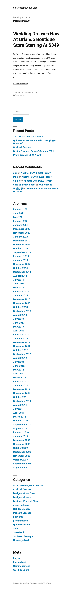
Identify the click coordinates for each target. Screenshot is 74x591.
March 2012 (19, 377)
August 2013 (20, 315)
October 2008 (20, 459)
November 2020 (21, 232)
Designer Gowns (22, 497)
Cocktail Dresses (22, 147)
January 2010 (20, 436)
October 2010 (20, 420)
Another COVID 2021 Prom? (36, 173)
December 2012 (21, 342)
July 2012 (18, 362)
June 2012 (19, 365)
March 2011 (19, 416)
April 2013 (18, 330)
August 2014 (20, 275)
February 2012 (21, 381)
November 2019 (21, 244)
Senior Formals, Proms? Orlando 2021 (33, 151)
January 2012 (20, 385)
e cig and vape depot (24, 184)
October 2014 (20, 268)
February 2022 (21, 209)
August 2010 (20, 428)
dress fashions (21, 505)
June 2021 (19, 213)
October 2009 (20, 448)
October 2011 (20, 397)
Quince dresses (21, 524)
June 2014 (19, 283)
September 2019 (22, 252)
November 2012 (21, 346)
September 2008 (22, 463)
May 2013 (18, 326)
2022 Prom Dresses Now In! (28, 136)
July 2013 (18, 318)
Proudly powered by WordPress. (40, 583)
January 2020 (20, 236)
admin (18, 92)
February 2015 (21, 256)
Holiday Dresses (22, 509)
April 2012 (18, 373)
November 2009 (21, 444)
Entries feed (19, 562)
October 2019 (20, 248)
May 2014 (18, 287)
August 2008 (20, 467)
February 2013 (21, 334)
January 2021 (20, 225)
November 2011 (21, 393)
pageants (18, 516)
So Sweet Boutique (23, 536)
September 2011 (22, 401)
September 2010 (22, 424)
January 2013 (20, 338)
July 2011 (18, 408)
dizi (15, 173)
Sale (15, 528)
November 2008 (21, 455)
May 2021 (18, 217)
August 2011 (20, 405)
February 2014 (21, 291)
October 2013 (20, 307)
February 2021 (21, 221)
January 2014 (20, 295)
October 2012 (20, 350)
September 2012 (22, 354)
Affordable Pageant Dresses (28, 485)
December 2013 (21, 299)
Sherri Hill (18, 532)
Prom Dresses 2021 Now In (27, 155)
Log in (16, 558)
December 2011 (21, 389)
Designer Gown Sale (24, 493)
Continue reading (22, 83)
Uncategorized (20, 95)
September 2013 (22, 311)
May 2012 (18, 369)
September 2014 (22, 271)
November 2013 (21, 303)
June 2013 (19, 322)
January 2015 (20, 260)
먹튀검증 (18, 188)
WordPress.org (21, 569)
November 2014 (21, 264)
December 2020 (21, 229)
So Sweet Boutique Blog (25, 7)
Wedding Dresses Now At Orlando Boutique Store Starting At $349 (36, 39)
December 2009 (21, 440)
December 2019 (21, 240)
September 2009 (22, 452)
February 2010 (21, 432)
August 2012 (20, 358)
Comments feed (21, 566)
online (16, 180)
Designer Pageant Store (26, 501)
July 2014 (18, 279)
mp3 (15, 176)
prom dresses (20, 520)
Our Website (45, 184)
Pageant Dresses (22, 512)
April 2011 (18, 412)
